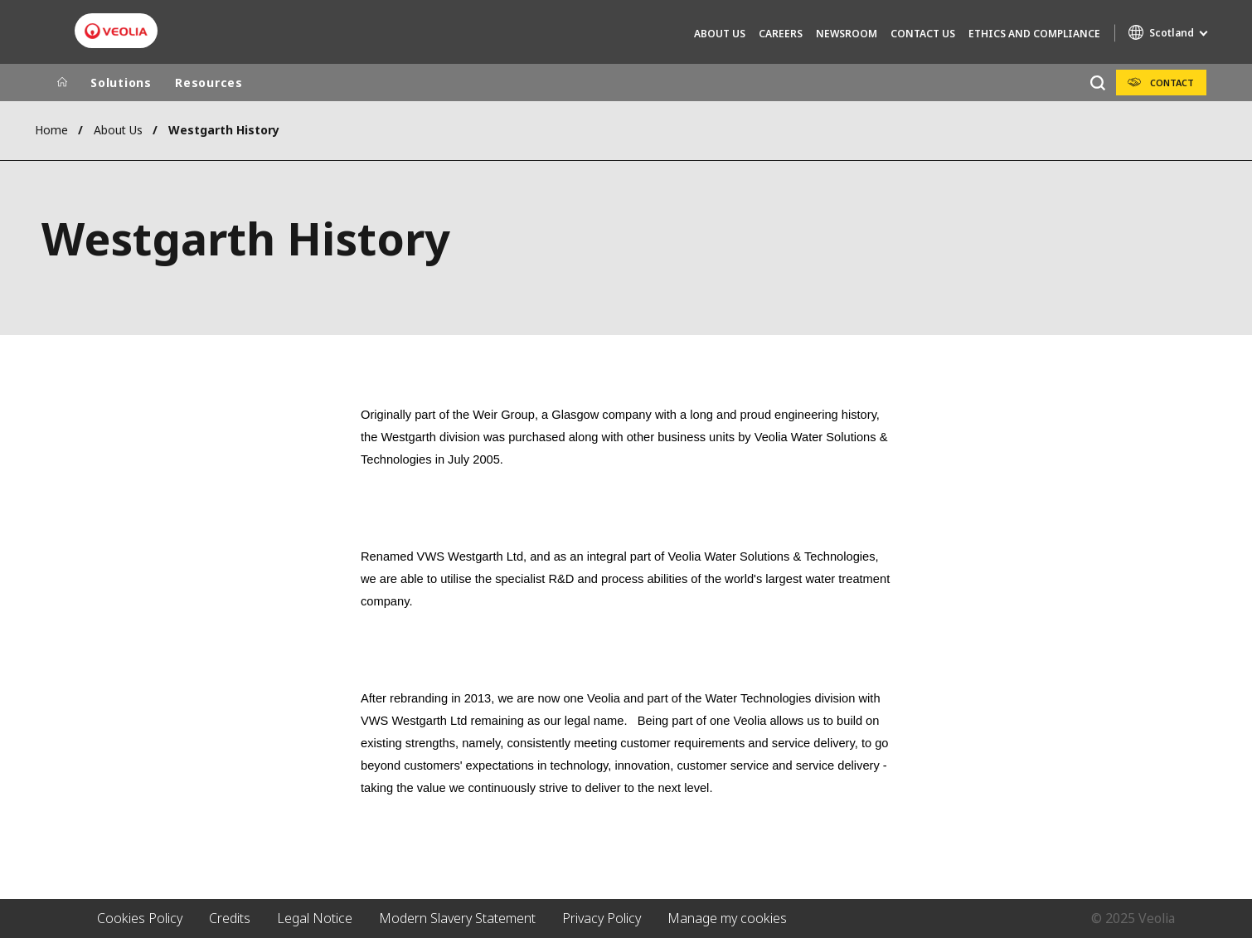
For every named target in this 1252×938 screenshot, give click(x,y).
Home (51, 130)
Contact (1172, 82)
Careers (781, 34)
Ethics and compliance (1034, 34)
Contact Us (922, 34)
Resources (209, 82)
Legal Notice (314, 918)
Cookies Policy (139, 918)
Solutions (121, 82)
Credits (229, 918)
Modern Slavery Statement (457, 918)
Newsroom (846, 34)
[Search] (1097, 82)
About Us (719, 34)
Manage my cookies (727, 918)
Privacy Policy (601, 918)
